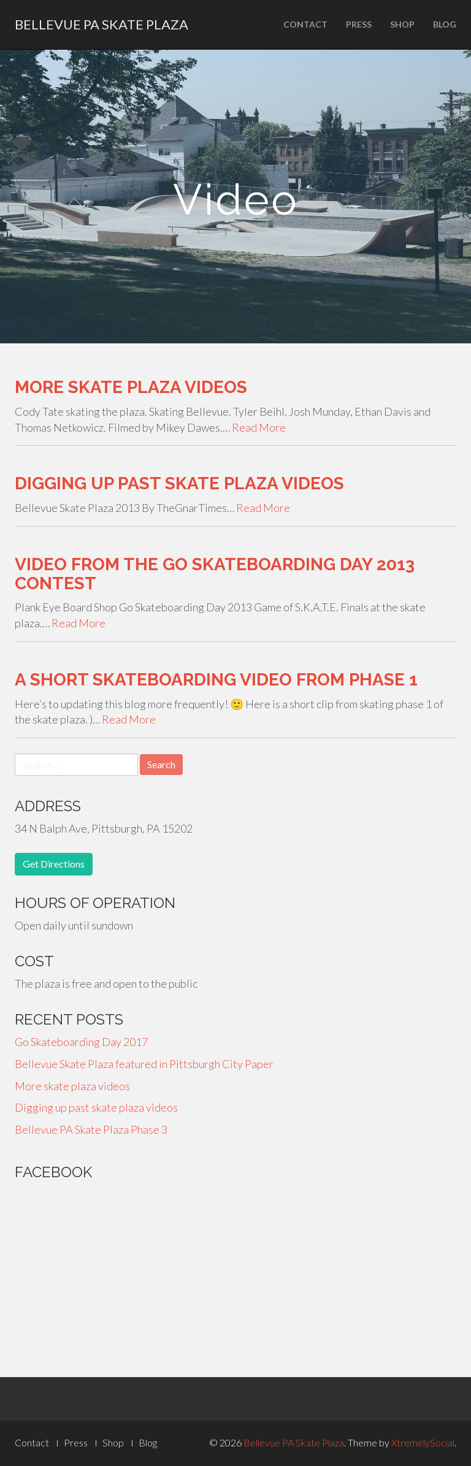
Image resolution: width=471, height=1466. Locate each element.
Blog (444, 24)
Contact (305, 24)
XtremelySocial (422, 1442)
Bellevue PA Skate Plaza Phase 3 (91, 1129)
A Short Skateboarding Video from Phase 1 (216, 680)
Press (359, 24)
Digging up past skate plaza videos (179, 483)
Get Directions (54, 863)
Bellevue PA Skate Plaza (101, 24)
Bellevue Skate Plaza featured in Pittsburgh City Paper (144, 1064)
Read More (259, 427)
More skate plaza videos (131, 387)
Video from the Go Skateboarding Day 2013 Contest (215, 574)
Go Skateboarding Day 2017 (81, 1041)
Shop (402, 24)
